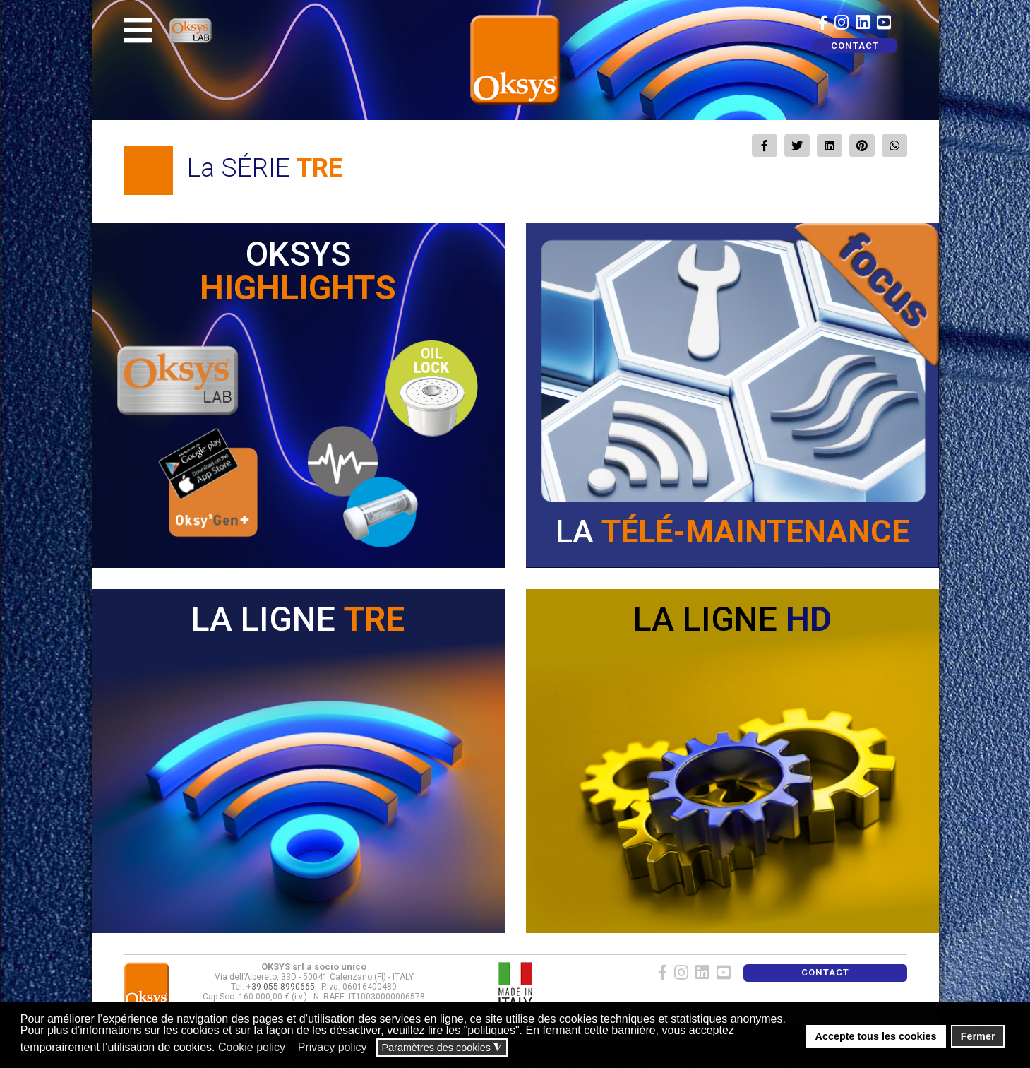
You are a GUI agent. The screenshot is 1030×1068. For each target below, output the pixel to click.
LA (732, 531)
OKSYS (298, 271)
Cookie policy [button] (251, 1047)
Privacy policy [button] (332, 1047)
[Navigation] (138, 30)
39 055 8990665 (283, 987)
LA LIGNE (298, 619)
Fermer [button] (978, 1036)
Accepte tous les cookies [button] (876, 1036)
